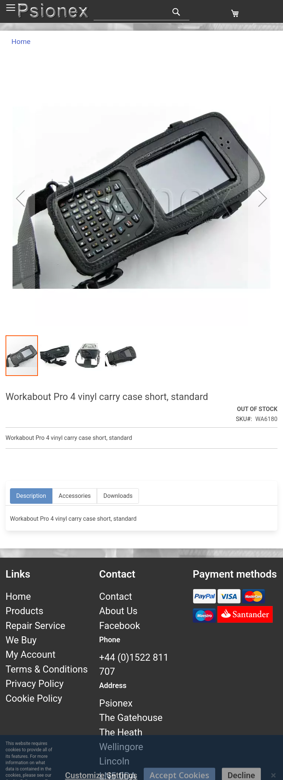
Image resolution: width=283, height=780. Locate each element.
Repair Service (35, 625)
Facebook (119, 625)
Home (21, 41)
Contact (115, 596)
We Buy (21, 640)
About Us (118, 610)
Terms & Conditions (47, 669)
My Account (31, 654)
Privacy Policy (35, 683)
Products (24, 610)
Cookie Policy (34, 698)
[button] (20, 198)
